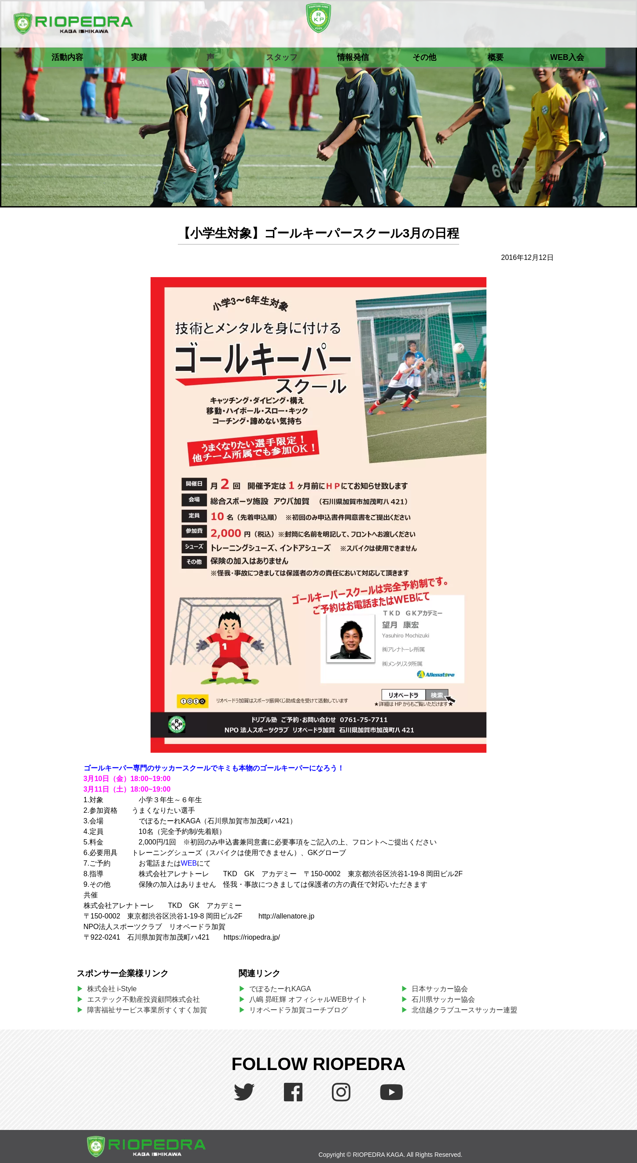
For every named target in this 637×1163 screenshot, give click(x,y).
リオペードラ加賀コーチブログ (298, 1010)
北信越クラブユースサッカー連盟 (464, 1010)
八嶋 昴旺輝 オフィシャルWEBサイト (312, 999)
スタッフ (282, 57)
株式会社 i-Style (112, 989)
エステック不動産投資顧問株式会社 (143, 999)
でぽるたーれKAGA (280, 989)
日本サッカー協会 (440, 989)
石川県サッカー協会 (443, 999)
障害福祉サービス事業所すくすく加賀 (147, 1010)
